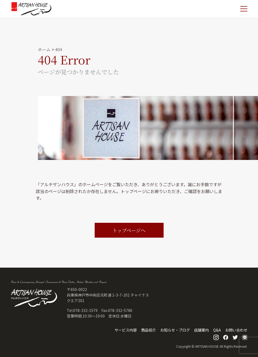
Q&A (217, 330)
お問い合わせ (236, 330)
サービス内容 (126, 330)
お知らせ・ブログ (175, 330)
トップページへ (128, 230)
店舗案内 (201, 330)
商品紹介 (148, 330)
